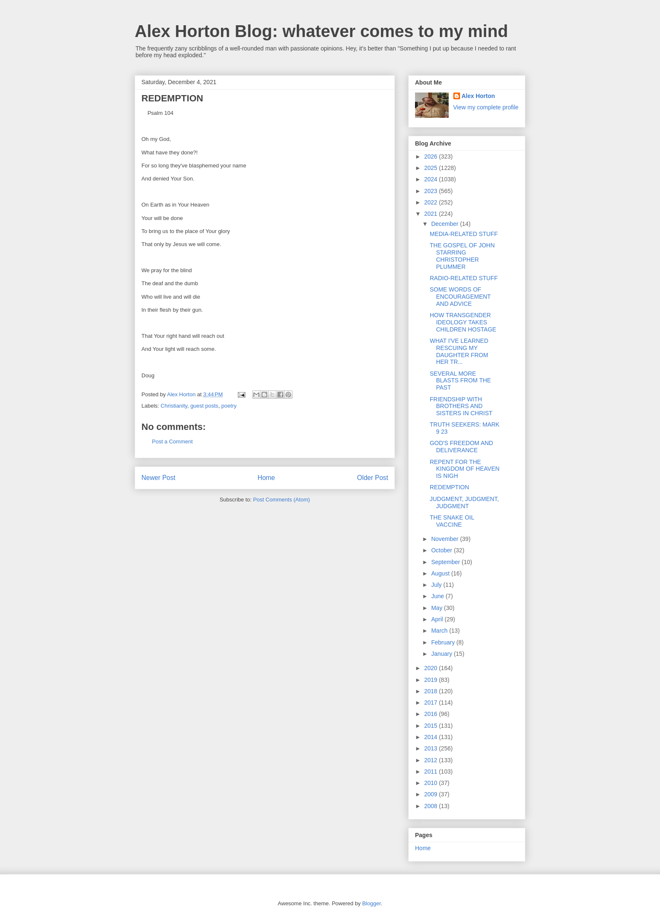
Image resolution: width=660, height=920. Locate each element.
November (445, 539)
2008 (431, 806)
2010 (431, 782)
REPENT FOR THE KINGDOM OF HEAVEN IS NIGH (465, 469)
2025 (431, 167)
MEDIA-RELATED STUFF (464, 234)
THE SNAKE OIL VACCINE (452, 521)
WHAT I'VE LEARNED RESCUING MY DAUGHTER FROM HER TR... (459, 351)
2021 (431, 213)
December (445, 223)
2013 (431, 748)
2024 (431, 179)
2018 (431, 691)
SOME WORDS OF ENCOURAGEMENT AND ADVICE (460, 296)
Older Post (372, 477)
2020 (431, 668)
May (437, 607)
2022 (431, 202)
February (443, 642)
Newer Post (158, 477)
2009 (431, 794)
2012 (431, 760)
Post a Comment (172, 441)
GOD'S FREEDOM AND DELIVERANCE (461, 446)
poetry (229, 406)
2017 (431, 702)
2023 (431, 191)
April (437, 619)
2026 (431, 156)
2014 (431, 737)
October (442, 550)
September (446, 562)
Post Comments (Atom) (281, 499)
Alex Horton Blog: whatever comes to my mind (321, 31)
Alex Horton (478, 96)
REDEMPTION (449, 487)
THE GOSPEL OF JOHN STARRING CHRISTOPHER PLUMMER (462, 256)
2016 (431, 714)
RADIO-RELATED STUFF (464, 278)
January (442, 653)
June (438, 596)
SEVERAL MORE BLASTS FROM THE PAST (460, 380)
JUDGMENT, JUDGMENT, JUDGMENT (464, 502)
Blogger (371, 903)
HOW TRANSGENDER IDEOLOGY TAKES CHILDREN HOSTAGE (463, 322)
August (441, 573)
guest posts (204, 406)
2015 (431, 725)
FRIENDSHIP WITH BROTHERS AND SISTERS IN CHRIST (461, 406)
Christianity (174, 406)
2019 (431, 679)
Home (266, 477)
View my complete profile (486, 107)
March (440, 630)
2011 (431, 771)
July (437, 584)
